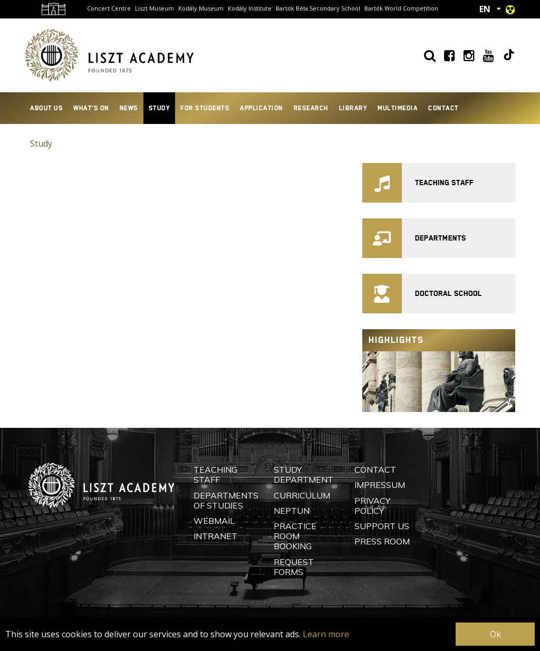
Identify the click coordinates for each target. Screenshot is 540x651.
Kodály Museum (201, 8)
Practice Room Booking (295, 536)
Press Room (382, 541)
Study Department (303, 474)
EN (484, 9)
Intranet (215, 536)
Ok (495, 634)
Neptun (292, 510)
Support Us (381, 526)
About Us (46, 108)
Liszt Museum (154, 8)
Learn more (326, 634)
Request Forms (294, 567)
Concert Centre (109, 8)
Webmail (214, 520)
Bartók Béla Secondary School (318, 8)
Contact (443, 108)
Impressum (379, 485)
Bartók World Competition (401, 8)
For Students (204, 108)
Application (261, 108)
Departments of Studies (226, 500)
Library (353, 108)
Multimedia (398, 108)
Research (311, 108)
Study (159, 108)
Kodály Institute (250, 8)
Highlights (396, 340)
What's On (91, 108)
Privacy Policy (372, 505)
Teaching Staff (215, 474)
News (129, 108)
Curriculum (302, 495)
